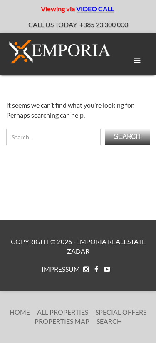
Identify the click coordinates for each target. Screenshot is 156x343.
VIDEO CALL (95, 9)
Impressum (61, 269)
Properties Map (62, 321)
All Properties (62, 312)
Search (109, 321)
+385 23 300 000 (103, 24)
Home (20, 312)
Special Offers (120, 312)
